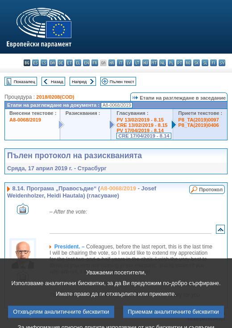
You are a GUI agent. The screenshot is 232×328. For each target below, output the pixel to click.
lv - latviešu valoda (128, 62)
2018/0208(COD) (55, 97)
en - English (86, 62)
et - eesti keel (69, 62)
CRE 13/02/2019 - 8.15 (141, 125)
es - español (35, 62)
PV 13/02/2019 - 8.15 (140, 119)
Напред (79, 81)
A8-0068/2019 (25, 119)
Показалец (24, 81)
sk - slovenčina (196, 62)
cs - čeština (44, 62)
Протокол (211, 189)
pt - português (179, 62)
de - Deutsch (61, 62)
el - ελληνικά (78, 62)
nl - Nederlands (162, 62)
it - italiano (120, 62)
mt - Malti (154, 62)
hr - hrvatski (111, 62)
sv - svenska (222, 62)
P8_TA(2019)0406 (198, 125)
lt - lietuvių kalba (137, 62)
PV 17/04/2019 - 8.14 (140, 130)
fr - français (94, 62)
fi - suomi (213, 62)
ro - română (188, 62)
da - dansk (52, 62)
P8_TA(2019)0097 (198, 119)
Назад (57, 81)
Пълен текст (122, 81)
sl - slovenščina (205, 62)
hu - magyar (145, 62)
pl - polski (171, 62)
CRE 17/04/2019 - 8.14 (143, 136)
